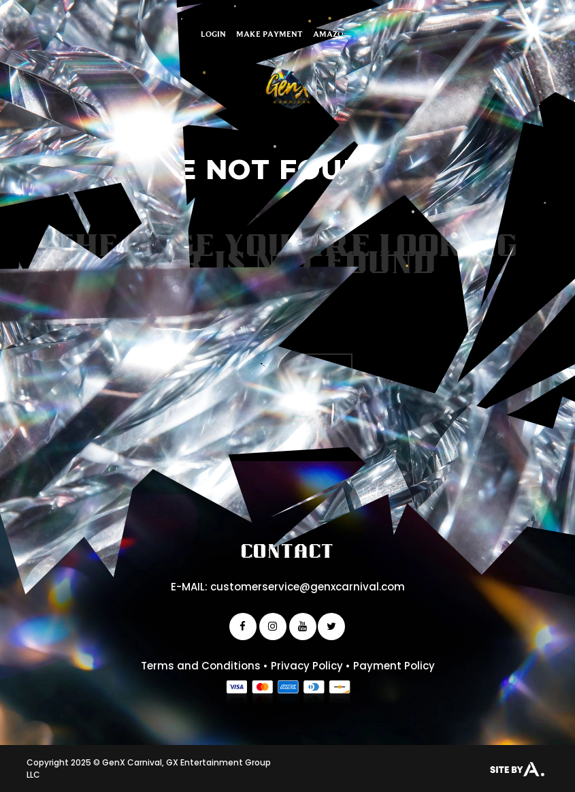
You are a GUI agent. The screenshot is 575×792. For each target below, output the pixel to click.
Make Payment (269, 34)
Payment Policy (394, 666)
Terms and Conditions (201, 666)
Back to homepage (287, 366)
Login (213, 34)
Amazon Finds (344, 34)
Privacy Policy (307, 666)
